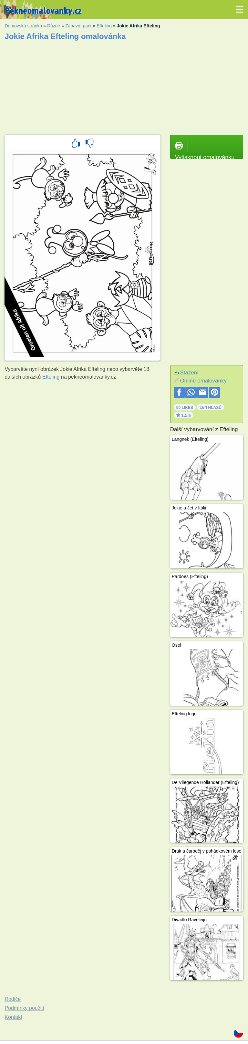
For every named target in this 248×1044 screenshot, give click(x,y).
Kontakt (13, 1017)
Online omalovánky (203, 381)
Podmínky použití (24, 1008)
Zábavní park (78, 25)
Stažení (189, 373)
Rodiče (13, 999)
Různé (53, 25)
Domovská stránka (23, 25)
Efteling (104, 25)
